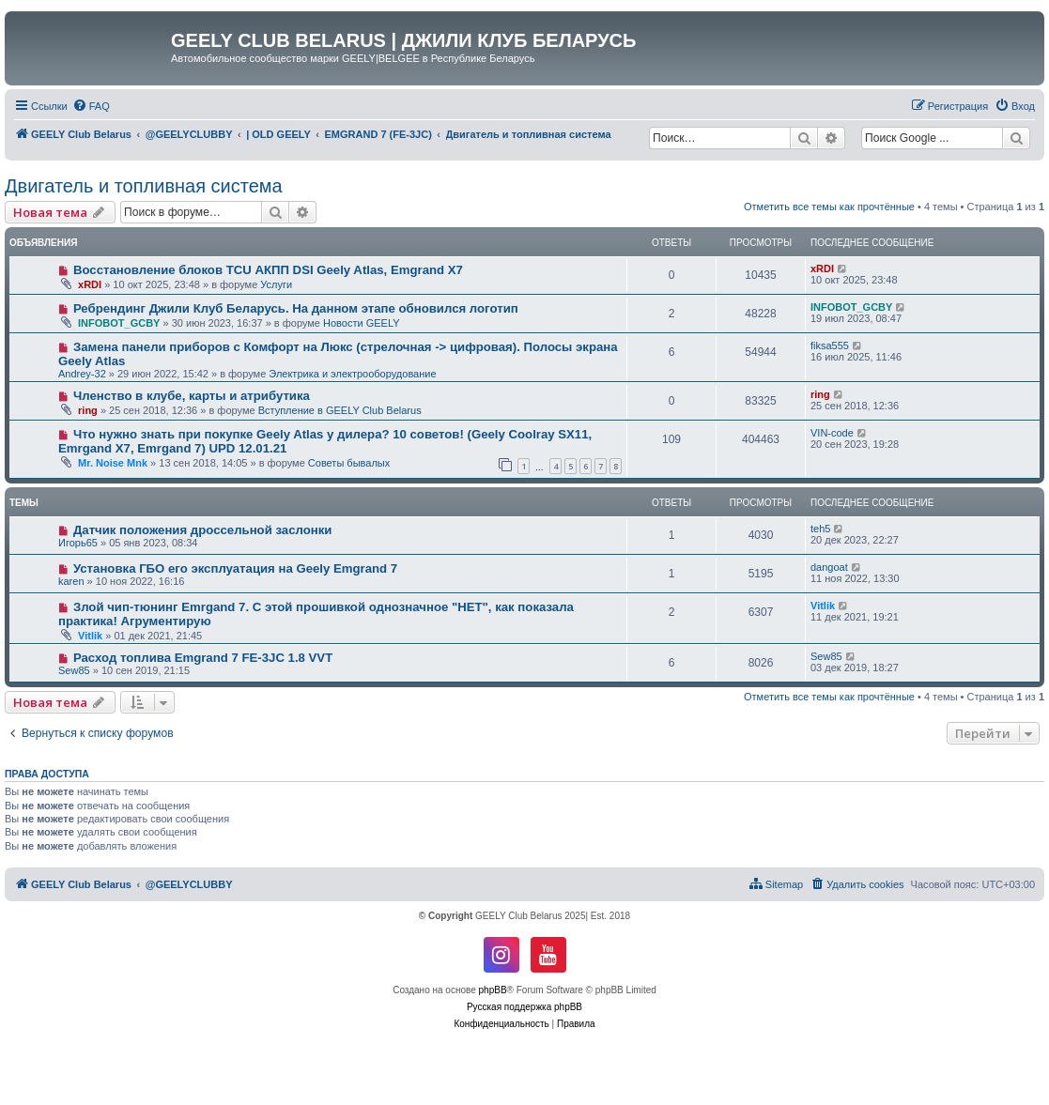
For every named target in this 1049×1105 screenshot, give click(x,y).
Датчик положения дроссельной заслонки (202, 530)
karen (71, 581)
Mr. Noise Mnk (112, 462)
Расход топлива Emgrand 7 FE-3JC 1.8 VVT (202, 658)
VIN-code (832, 432)
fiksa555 (829, 345)
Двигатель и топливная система (144, 186)
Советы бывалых (349, 462)
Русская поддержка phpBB (524, 1007)
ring (88, 410)
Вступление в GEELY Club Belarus (340, 410)
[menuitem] (91, 106)
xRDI (89, 284)
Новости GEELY (361, 323)
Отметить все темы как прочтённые (829, 206)
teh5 (820, 528)
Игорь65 (78, 542)
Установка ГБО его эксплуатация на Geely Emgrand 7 (235, 568)
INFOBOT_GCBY (119, 323)
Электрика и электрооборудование (352, 373)
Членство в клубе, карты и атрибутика (191, 396)
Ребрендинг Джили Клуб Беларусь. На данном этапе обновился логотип (295, 308)
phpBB (493, 990)
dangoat (829, 567)
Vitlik (90, 635)
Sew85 (74, 670)
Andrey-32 (82, 373)
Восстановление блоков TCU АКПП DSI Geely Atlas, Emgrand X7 (268, 270)
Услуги (276, 284)
